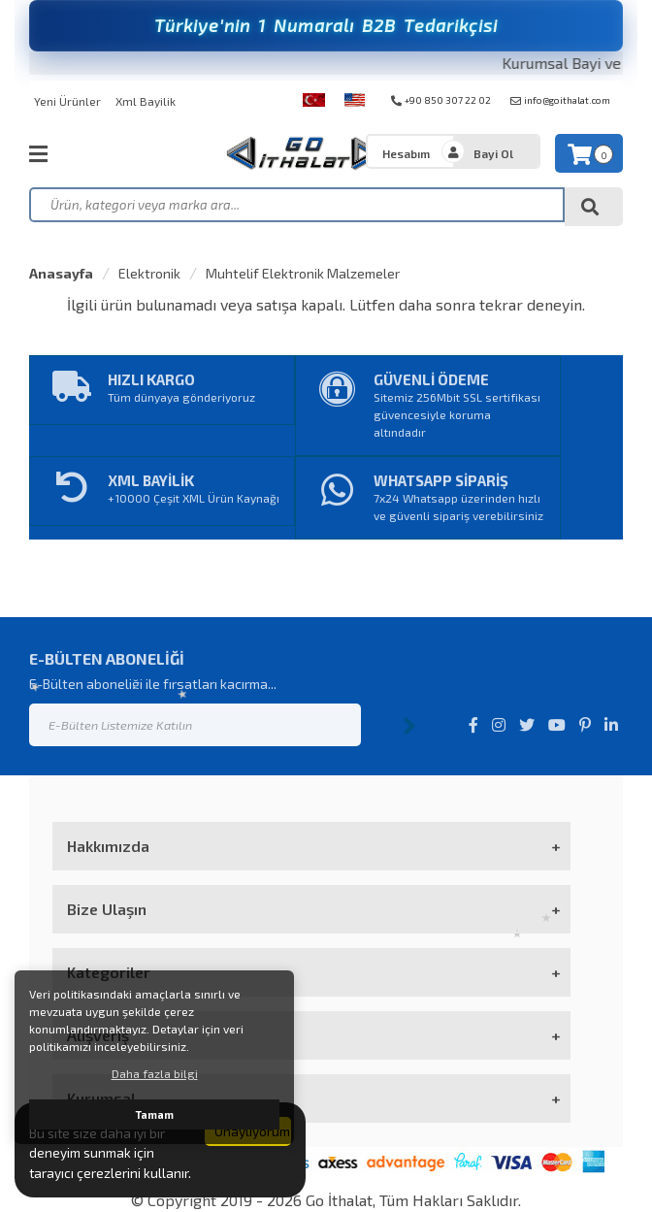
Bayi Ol (493, 153)
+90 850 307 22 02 (441, 100)
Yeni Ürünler (67, 101)
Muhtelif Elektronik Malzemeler (303, 273)
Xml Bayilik (145, 101)
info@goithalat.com (560, 100)
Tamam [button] (155, 1114)
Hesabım (406, 153)
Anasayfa (61, 273)
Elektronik (149, 273)
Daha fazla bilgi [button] (155, 1073)
